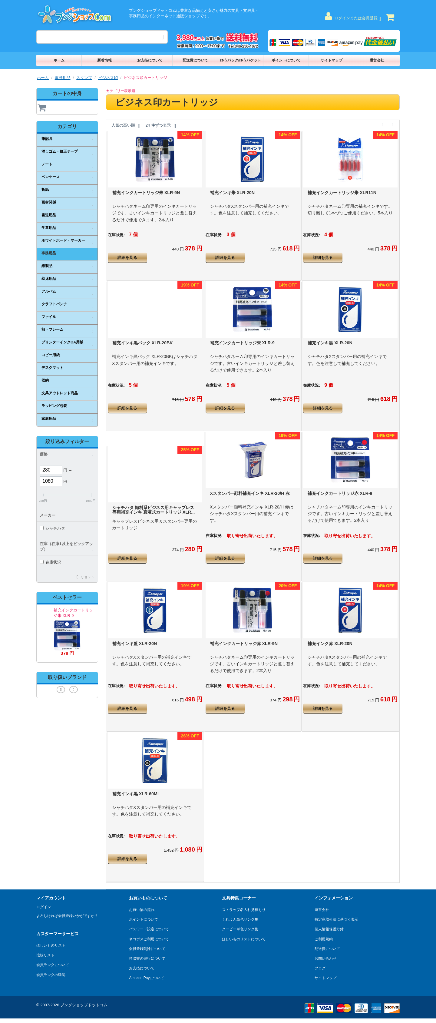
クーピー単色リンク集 (240, 929)
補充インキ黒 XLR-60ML (136, 793)
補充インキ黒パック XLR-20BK (142, 342)
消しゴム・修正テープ (59, 151)
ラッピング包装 (54, 406)
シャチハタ (52, 528)
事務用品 (63, 77)
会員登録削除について (147, 949)
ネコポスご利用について (149, 939)
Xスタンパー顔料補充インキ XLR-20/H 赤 (250, 493)
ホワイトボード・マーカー (63, 240)
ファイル (48, 317)
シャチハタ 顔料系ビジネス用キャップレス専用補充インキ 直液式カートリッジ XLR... (153, 510)
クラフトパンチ (54, 304)
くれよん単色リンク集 (240, 919)
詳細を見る (127, 257)
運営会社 (377, 60)
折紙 (45, 189)
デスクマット (52, 368)
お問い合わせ (325, 958)
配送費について (195, 60)
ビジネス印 (108, 77)
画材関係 (48, 202)
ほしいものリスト (50, 945)
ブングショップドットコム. (84, 1005)
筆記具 (46, 139)
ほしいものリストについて (244, 939)
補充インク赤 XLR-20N (330, 643)
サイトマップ (331, 60)
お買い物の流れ (141, 910)
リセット (87, 577)
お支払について (150, 60)
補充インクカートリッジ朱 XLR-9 (242, 342)
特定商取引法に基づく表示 (336, 919)
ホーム (59, 60)
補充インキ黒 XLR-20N (330, 342)
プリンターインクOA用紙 (62, 342)
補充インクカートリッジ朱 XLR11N (342, 192)
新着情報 (104, 60)
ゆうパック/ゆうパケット (240, 60)
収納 (45, 380)
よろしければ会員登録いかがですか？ (67, 916)
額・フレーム (52, 329)
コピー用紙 (50, 355)
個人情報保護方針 (329, 929)
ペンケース (50, 177)
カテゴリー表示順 (120, 91)
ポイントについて (286, 60)
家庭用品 (48, 418)
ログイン (43, 907)
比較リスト (45, 955)
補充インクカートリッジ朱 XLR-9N (146, 192)
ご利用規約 (324, 939)
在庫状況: (116, 235)
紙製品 (46, 266)
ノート (46, 164)
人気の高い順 (125, 126)
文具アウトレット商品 (59, 393)
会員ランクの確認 (50, 975)
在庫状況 (50, 562)
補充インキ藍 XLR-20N (134, 643)
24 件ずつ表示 (161, 126)
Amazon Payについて (146, 978)
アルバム (48, 291)
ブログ (320, 968)
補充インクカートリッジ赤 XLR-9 (340, 493)
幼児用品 (48, 278)
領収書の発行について (147, 958)
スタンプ (84, 77)
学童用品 (48, 228)
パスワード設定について (149, 929)
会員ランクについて (52, 965)
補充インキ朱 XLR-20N (232, 192)
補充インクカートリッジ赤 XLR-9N (244, 643)
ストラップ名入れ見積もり (244, 910)
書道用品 (48, 215)
